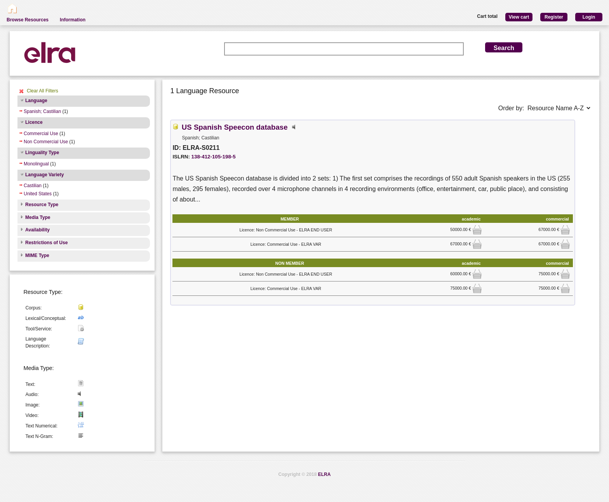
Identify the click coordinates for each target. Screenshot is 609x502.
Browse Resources (28, 20)
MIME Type (37, 255)
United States (38, 193)
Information (72, 20)
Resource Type (41, 204)
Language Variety (44, 174)
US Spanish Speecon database (235, 127)
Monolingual (36, 164)
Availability (37, 230)
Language (36, 100)
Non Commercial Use (46, 141)
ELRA (324, 474)
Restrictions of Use (46, 242)
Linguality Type (42, 152)
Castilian (33, 185)
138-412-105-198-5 (213, 157)
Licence (34, 122)
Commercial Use (41, 133)
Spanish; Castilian (42, 111)
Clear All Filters (42, 91)
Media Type (37, 217)
